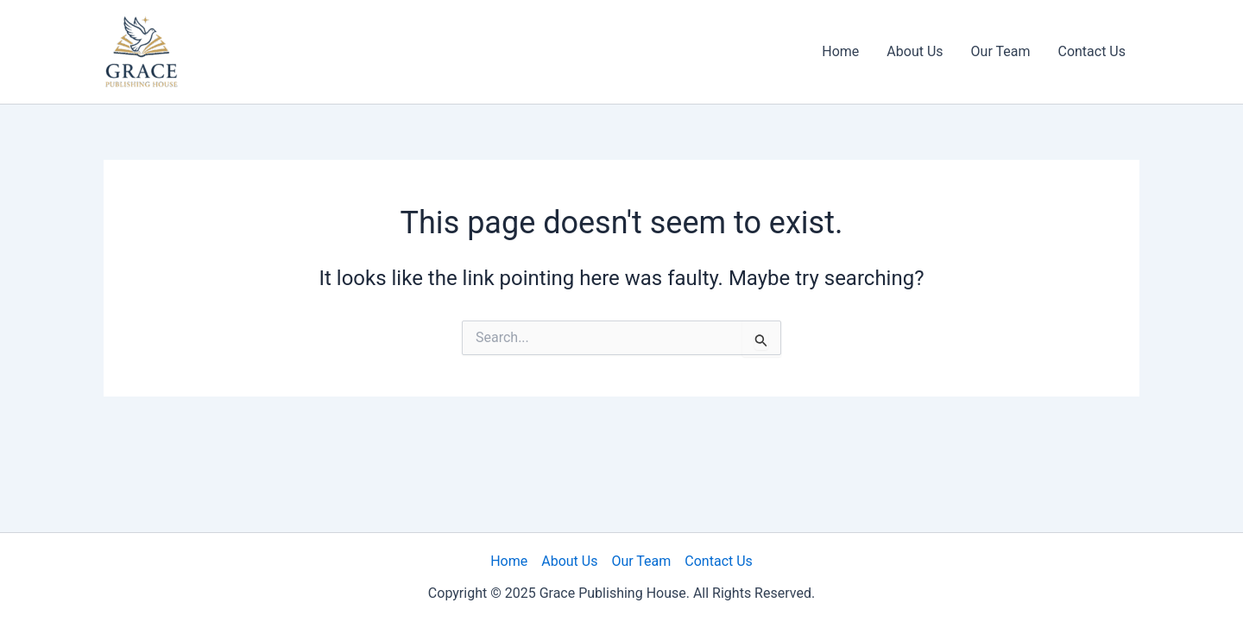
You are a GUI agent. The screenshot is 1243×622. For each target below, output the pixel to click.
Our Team (1001, 51)
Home (840, 51)
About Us (915, 51)
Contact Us (1091, 51)
